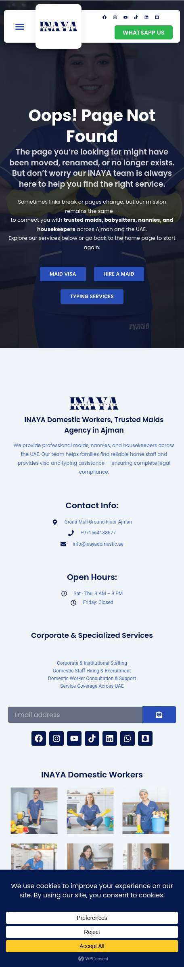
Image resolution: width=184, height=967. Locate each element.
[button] (20, 26)
